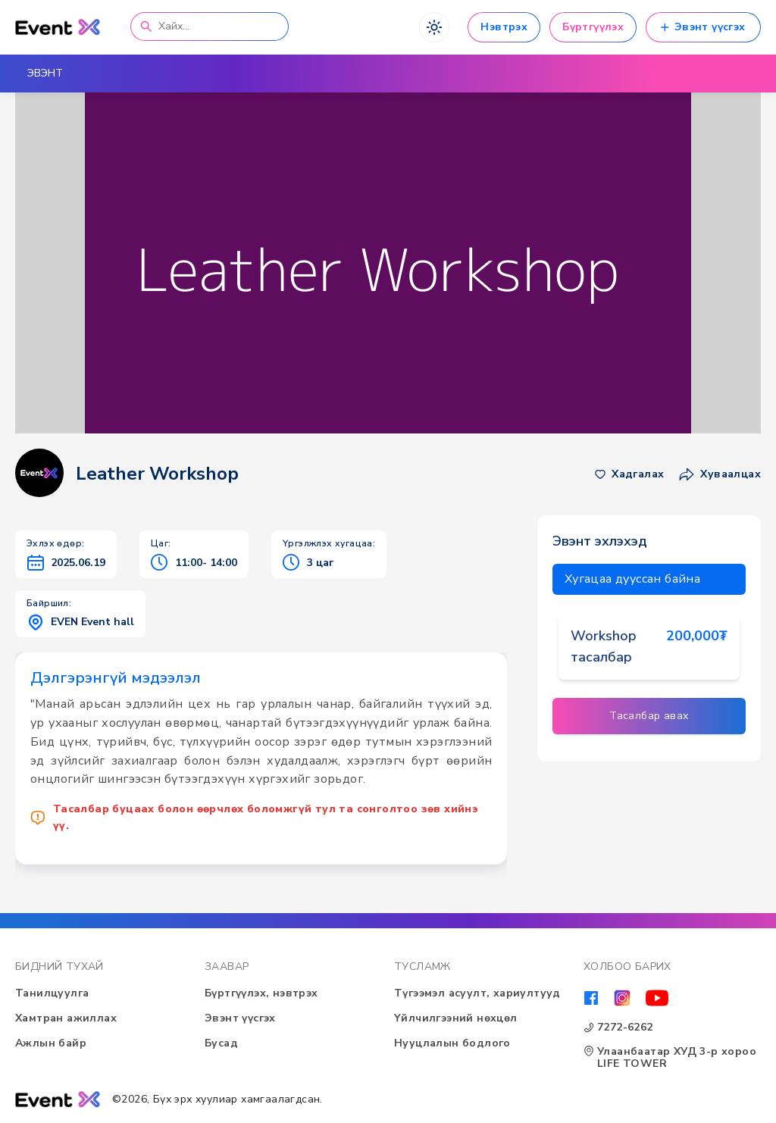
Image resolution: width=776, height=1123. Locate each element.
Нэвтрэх (503, 27)
